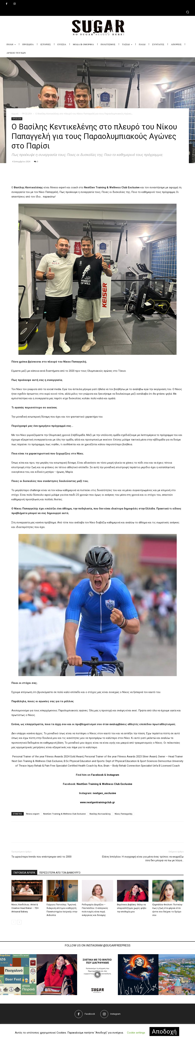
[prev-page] (13, 922)
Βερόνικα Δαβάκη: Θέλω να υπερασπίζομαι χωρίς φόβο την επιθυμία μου (131, 908)
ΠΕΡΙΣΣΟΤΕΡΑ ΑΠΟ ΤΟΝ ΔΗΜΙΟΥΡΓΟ (59, 872)
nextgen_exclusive (104, 793)
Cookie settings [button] (136, 1032)
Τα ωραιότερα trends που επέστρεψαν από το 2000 (41, 856)
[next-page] (19, 922)
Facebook (97, 774)
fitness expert (32, 813)
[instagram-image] (57, 974)
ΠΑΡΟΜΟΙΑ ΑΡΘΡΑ (24, 872)
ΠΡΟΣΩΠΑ (27, 113)
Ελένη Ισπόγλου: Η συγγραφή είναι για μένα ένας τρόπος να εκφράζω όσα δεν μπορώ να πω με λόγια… (143, 858)
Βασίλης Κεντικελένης (100, 813)
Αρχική (14, 113)
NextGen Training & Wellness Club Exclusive (104, 784)
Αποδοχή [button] (164, 1031)
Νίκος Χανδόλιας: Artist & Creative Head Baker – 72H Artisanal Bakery (24, 908)
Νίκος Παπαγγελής (123, 813)
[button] (97, 12)
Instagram (113, 774)
